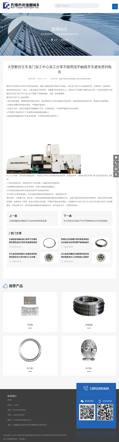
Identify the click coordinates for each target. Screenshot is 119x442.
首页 (56, 40)
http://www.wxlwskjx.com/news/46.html (75, 79)
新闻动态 (64, 40)
